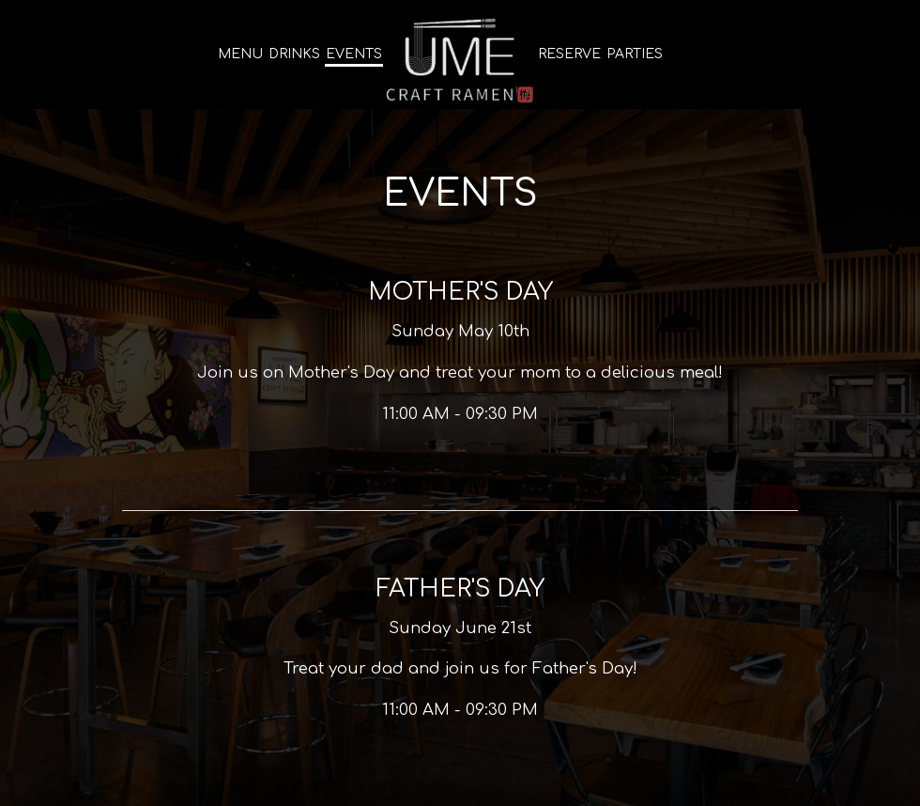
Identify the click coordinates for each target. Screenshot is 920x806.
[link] (460, 59)
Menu (240, 54)
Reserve (569, 54)
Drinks (294, 54)
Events (354, 54)
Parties (634, 54)
